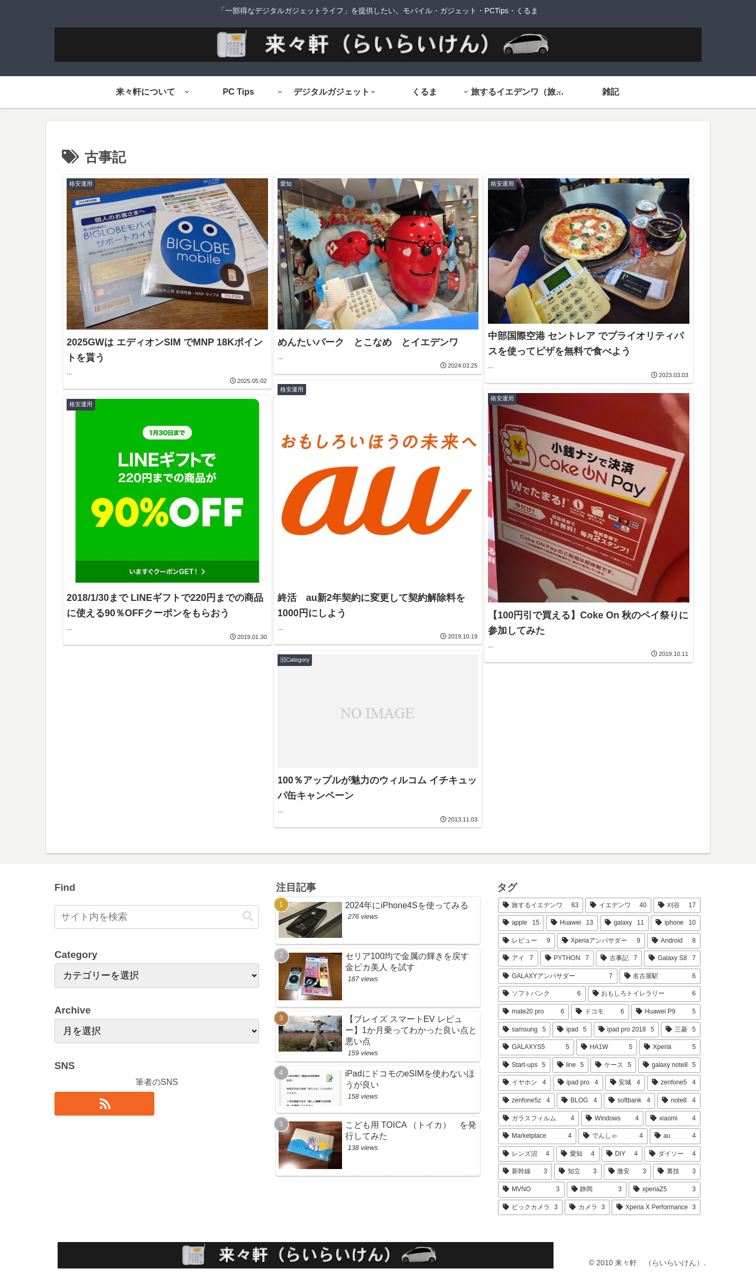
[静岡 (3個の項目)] (596, 1190)
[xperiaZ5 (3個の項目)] (664, 1190)
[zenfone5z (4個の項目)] (526, 1101)
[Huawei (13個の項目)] (572, 923)
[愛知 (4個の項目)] (578, 1154)
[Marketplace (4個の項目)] (537, 1136)
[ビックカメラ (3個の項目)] (530, 1208)
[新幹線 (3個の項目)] (525, 1172)
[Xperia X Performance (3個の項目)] (656, 1208)
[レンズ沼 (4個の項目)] (526, 1154)
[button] (247, 916)
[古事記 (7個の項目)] (619, 958)
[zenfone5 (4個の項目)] (673, 1083)
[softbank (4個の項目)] (629, 1101)
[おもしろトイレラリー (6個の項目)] (644, 994)
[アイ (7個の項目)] (518, 958)
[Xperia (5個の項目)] (669, 1047)
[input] (156, 917)
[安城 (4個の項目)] (625, 1083)
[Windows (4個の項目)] (612, 1119)
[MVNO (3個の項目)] (531, 1190)
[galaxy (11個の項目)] (624, 923)
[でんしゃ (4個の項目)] (613, 1136)
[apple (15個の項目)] (521, 923)
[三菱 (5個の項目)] (680, 1030)
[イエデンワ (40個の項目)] (618, 906)
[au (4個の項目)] (675, 1136)
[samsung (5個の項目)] (524, 1030)
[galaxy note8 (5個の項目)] (669, 1065)
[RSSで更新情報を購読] (104, 1104)
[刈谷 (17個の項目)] (676, 906)
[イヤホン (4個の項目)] (524, 1083)
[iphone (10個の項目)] (675, 923)
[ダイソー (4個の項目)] (672, 1154)
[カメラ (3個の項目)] (587, 1208)
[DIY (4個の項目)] (622, 1154)
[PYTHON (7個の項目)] (567, 958)
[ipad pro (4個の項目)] (578, 1083)
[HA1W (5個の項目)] (607, 1047)
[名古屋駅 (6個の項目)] (660, 976)
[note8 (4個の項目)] (678, 1101)
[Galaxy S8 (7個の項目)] (672, 958)
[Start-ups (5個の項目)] (524, 1065)
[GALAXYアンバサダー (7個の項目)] (557, 976)
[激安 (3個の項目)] (627, 1172)
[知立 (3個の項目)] (578, 1172)
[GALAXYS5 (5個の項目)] (536, 1047)
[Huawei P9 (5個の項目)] (665, 1012)
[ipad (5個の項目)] (571, 1030)
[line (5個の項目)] (570, 1065)
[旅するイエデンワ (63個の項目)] (540, 906)
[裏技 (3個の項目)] (676, 1172)
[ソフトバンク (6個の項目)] (541, 994)
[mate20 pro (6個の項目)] (533, 1012)
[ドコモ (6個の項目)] (600, 1012)
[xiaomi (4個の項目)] (673, 1119)
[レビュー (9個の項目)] (526, 941)
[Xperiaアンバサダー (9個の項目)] (601, 941)
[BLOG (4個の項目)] (579, 1101)
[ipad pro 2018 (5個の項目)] (626, 1030)
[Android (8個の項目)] (673, 941)
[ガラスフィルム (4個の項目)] (538, 1119)
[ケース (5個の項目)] (613, 1065)
